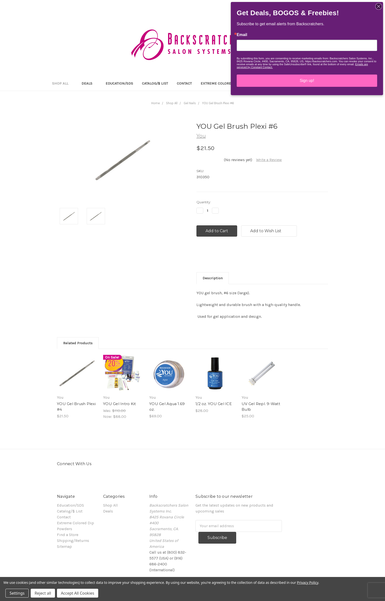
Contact (184, 83)
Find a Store (67, 534)
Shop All (62, 83)
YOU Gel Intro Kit (119, 403)
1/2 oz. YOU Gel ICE (213, 403)
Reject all (43, 593)
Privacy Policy (307, 582)
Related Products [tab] (78, 343)
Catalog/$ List (155, 83)
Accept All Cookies (77, 593)
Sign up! (307, 80)
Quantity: (203, 202)
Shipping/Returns (73, 540)
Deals (89, 83)
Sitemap (64, 546)
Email (242, 35)
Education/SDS (119, 83)
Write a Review (269, 159)
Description (213, 278)
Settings (17, 593)
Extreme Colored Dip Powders (229, 83)
